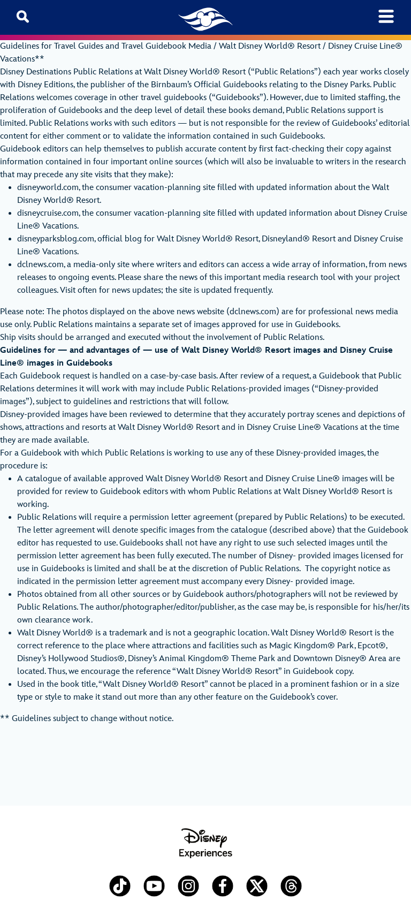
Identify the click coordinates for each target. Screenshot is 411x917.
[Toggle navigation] (386, 16)
